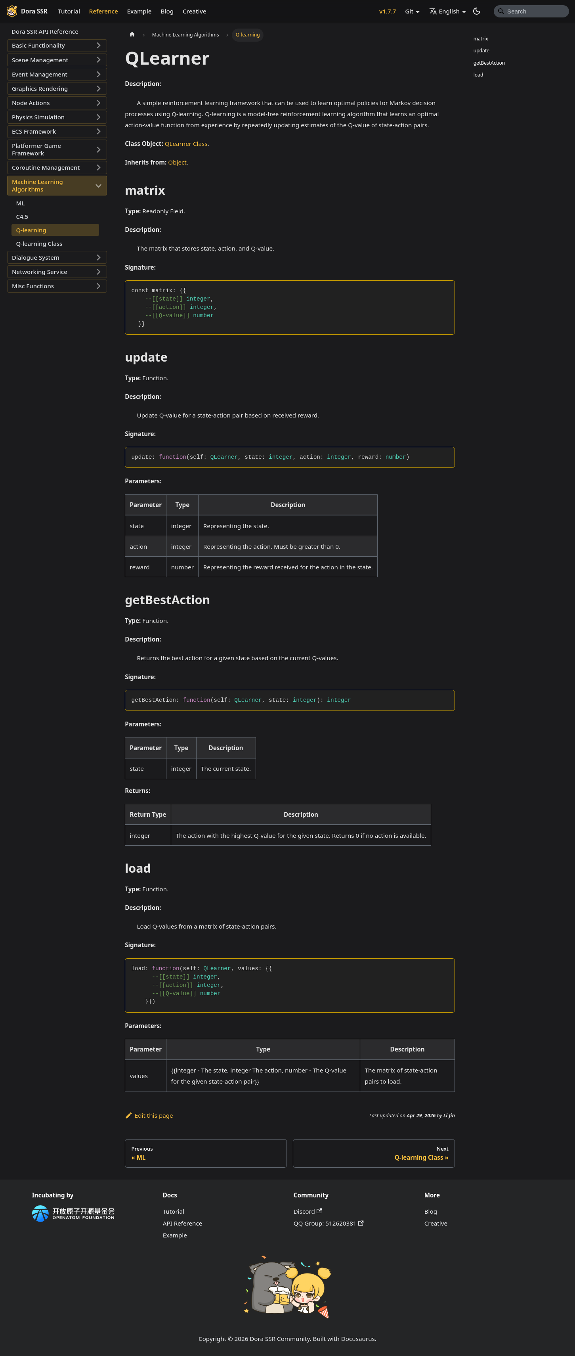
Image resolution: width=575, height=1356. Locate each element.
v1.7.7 (387, 11)
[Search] (531, 11)
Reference (103, 11)
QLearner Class (186, 143)
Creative (194, 11)
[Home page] (132, 35)
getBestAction (489, 62)
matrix (481, 38)
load (478, 74)
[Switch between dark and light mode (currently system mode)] (477, 11)
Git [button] (409, 11)
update (482, 50)
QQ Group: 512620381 (329, 1223)
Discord (308, 1211)
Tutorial (69, 11)
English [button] (444, 11)
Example (139, 11)
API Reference (182, 1223)
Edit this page (149, 1115)
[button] (57, 45)
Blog (167, 11)
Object (177, 162)
